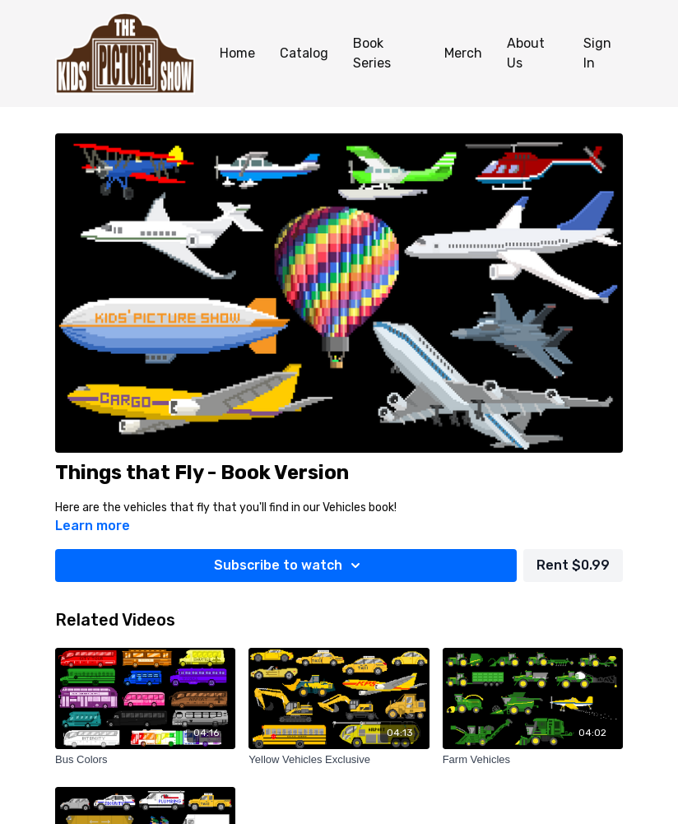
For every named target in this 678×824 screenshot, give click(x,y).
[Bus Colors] (145, 760)
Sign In (597, 53)
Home (237, 53)
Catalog (304, 53)
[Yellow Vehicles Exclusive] (338, 760)
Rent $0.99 (573, 565)
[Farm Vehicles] (533, 760)
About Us (526, 53)
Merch (463, 53)
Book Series (372, 53)
